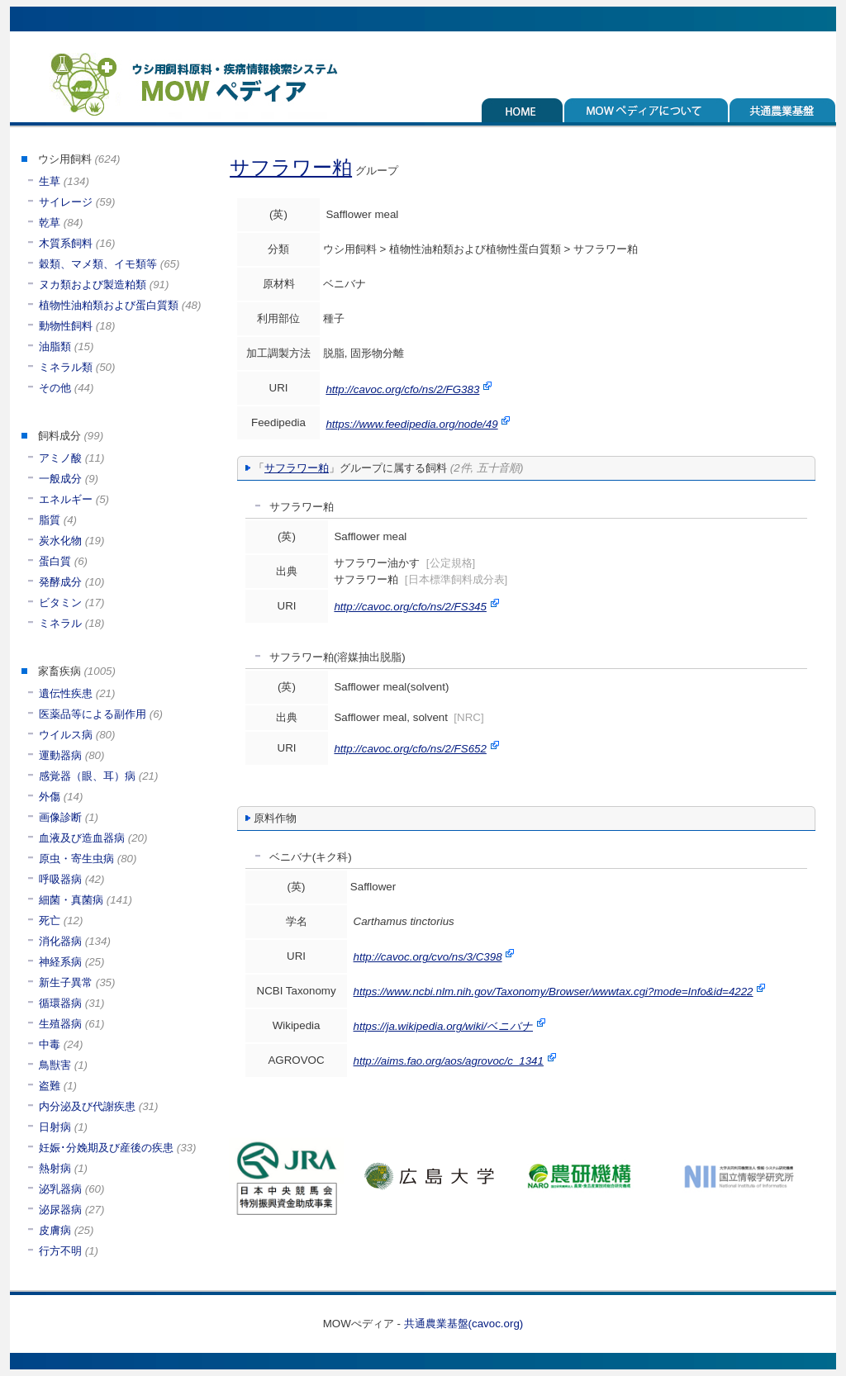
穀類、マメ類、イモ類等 (98, 264)
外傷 (49, 796)
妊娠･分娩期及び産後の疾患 (106, 1147)
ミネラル (60, 623)
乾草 (49, 222)
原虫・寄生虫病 (76, 858)
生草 (49, 181)
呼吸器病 (60, 879)
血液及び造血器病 (82, 838)
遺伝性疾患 (66, 693)
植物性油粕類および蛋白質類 (108, 305)
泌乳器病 (60, 1189)
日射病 (55, 1127)
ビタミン (60, 602)
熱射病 (55, 1168)
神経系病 (60, 962)
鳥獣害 (55, 1065)
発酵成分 (60, 582)
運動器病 (60, 755)
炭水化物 (60, 540)
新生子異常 (66, 982)
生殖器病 (60, 1024)
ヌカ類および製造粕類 (92, 284)
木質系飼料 (66, 243)
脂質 (49, 520)
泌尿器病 (60, 1209)
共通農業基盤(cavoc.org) (464, 1323)
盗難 (49, 1085)
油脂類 (55, 346)
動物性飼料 (66, 326)
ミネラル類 (66, 367)
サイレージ (66, 202)
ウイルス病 (66, 734)
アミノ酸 (60, 458)
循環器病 (60, 1003)
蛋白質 (55, 561)
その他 (55, 388)
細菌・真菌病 (71, 900)
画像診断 (60, 817)
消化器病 (60, 941)
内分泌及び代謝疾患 (87, 1106)
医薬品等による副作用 (92, 714)
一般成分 (60, 478)
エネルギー (66, 499)
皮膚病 (55, 1230)
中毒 (49, 1044)
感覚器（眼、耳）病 (87, 776)
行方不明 (60, 1251)
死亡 (49, 920)
